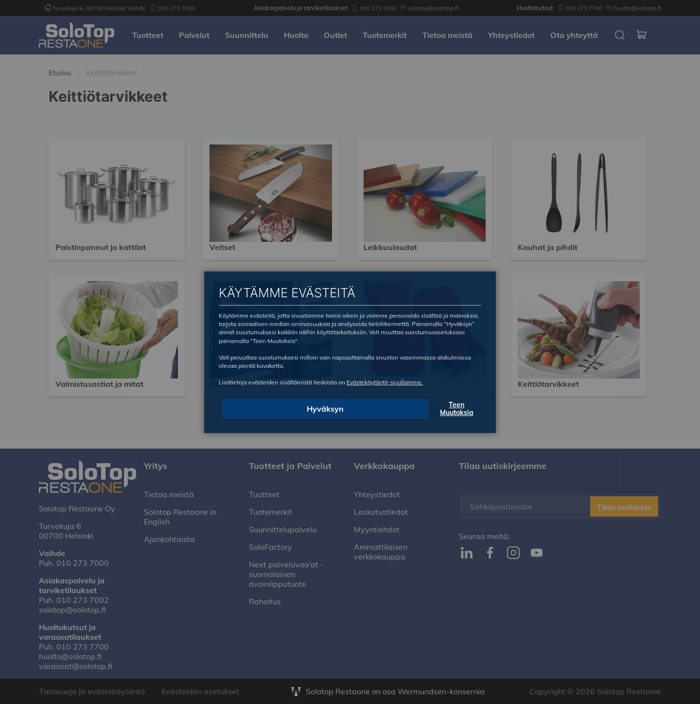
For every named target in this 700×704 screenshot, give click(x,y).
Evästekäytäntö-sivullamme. (385, 382)
